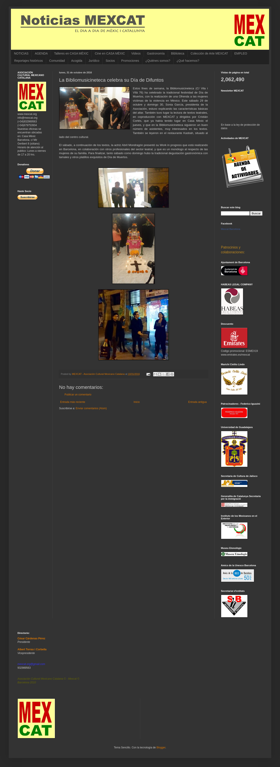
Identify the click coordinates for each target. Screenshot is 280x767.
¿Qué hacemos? (188, 60)
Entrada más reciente (72, 402)
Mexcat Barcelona (230, 229)
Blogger (160, 747)
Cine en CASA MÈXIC (110, 53)
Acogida (76, 60)
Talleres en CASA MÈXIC (71, 53)
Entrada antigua (197, 402)
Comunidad (57, 60)
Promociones (130, 60)
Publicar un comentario (78, 394)
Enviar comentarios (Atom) (91, 408)
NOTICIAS (21, 53)
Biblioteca (177, 53)
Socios (110, 60)
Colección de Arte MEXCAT (209, 53)
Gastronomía (156, 53)
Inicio (137, 402)
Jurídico (94, 60)
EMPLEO (240, 53)
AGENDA (41, 53)
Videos (136, 53)
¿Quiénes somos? (157, 60)
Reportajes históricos (28, 60)
